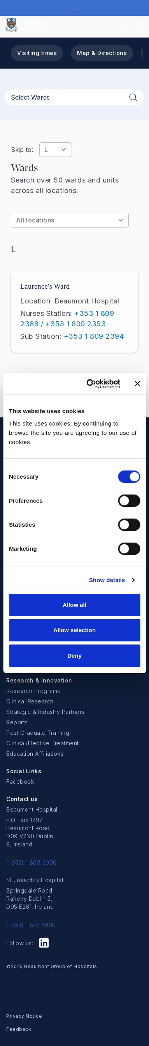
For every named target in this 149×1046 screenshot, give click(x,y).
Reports (17, 722)
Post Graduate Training (37, 732)
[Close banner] (137, 383)
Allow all (74, 604)
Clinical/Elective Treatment (42, 743)
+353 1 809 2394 (94, 336)
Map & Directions (102, 53)
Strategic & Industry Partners (45, 711)
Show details (107, 580)
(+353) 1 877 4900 (31, 925)
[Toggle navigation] (138, 25)
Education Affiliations (34, 753)
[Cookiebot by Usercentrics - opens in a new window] (89, 384)
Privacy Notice (24, 1016)
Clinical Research (30, 701)
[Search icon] (124, 25)
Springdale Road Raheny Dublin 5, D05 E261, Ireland (30, 898)
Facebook (20, 781)
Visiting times (37, 53)
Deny (74, 655)
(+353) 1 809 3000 (31, 862)
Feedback (18, 1029)
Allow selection (74, 630)
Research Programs (33, 691)
